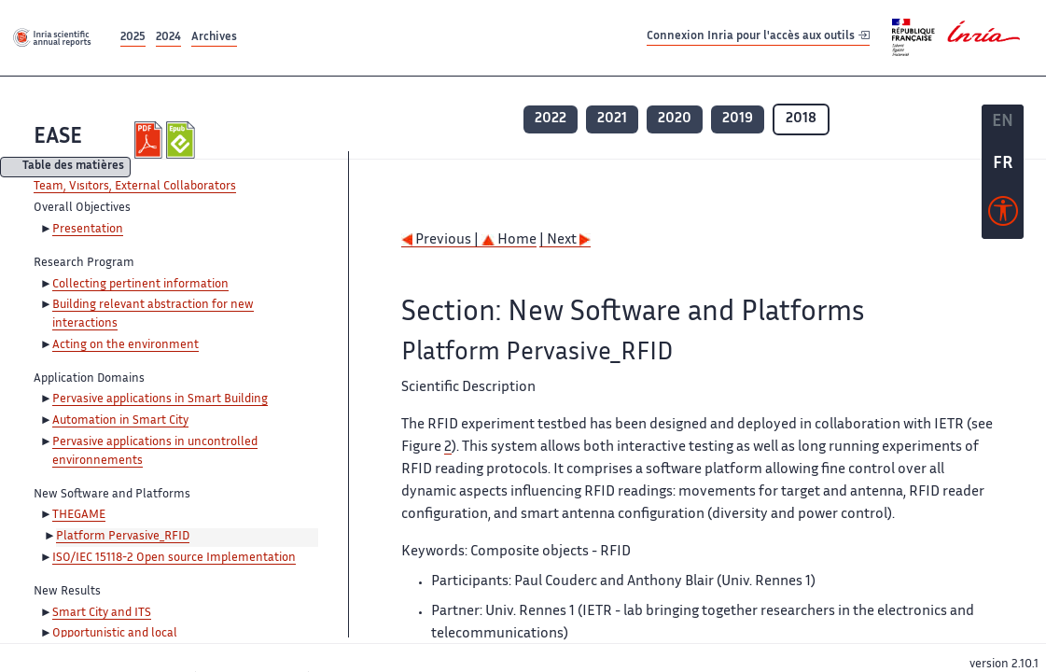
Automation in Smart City (120, 421)
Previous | (441, 240)
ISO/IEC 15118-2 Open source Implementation (174, 558)
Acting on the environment (125, 345)
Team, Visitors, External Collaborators (135, 186)
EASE (58, 137)
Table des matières (73, 167)
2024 (168, 38)
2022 (550, 119)
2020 (674, 119)
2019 (737, 119)
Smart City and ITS (101, 613)
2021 (612, 119)
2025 (133, 38)
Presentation (87, 229)
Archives (214, 38)
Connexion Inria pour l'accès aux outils (758, 37)
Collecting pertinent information (140, 284)
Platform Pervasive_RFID (122, 536)
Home (509, 240)
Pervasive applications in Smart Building (160, 399)
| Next (565, 240)
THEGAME (78, 515)
